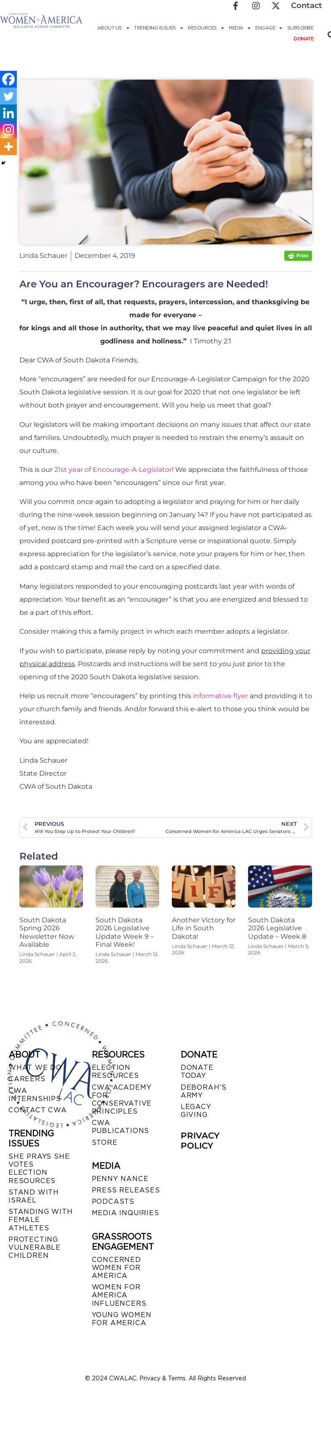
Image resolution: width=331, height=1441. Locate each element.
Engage (268, 27)
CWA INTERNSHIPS (34, 1095)
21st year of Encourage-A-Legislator (112, 470)
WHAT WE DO (35, 1067)
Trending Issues (158, 27)
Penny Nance (120, 1179)
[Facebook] (8, 79)
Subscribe (300, 28)
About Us (113, 27)
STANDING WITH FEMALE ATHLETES (40, 1220)
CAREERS (26, 1079)
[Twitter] (8, 96)
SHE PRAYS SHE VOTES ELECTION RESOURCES (38, 1168)
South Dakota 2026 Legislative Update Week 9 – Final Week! (125, 932)
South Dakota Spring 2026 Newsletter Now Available (46, 932)
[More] (8, 146)
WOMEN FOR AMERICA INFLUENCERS (119, 1295)
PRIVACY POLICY (200, 1140)
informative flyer (220, 696)
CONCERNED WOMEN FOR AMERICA (116, 1268)
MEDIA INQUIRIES (125, 1213)
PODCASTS (113, 1201)
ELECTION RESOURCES (115, 1071)
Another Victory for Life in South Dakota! (203, 928)
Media (239, 27)
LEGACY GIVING (196, 1111)
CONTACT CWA (37, 1110)
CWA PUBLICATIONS (120, 1127)
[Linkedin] (8, 112)
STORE (104, 1142)
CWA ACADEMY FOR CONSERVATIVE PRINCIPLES (122, 1099)
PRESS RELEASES (126, 1190)
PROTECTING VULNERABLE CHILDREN (34, 1247)
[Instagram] (8, 129)
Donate (303, 39)
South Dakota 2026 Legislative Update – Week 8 (277, 928)
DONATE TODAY (197, 1071)
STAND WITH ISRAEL (33, 1196)
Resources (206, 27)
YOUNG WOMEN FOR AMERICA (122, 1319)
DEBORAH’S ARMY (204, 1091)
